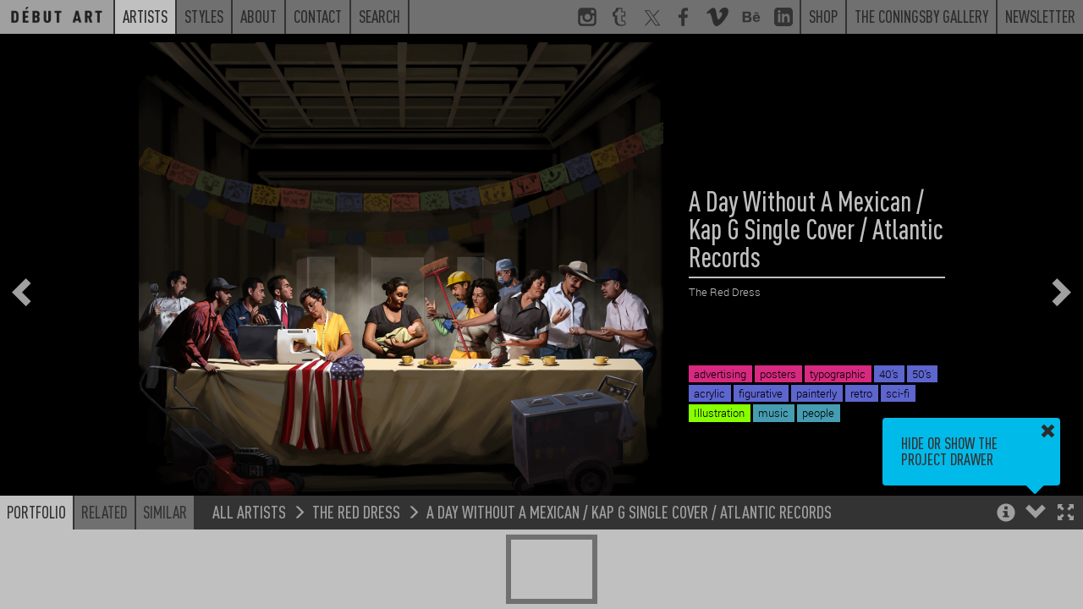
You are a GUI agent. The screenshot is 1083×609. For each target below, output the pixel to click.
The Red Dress (356, 511)
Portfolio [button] (36, 512)
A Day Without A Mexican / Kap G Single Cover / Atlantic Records (629, 511)
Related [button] (104, 512)
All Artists (249, 511)
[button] (1066, 514)
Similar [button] (165, 512)
